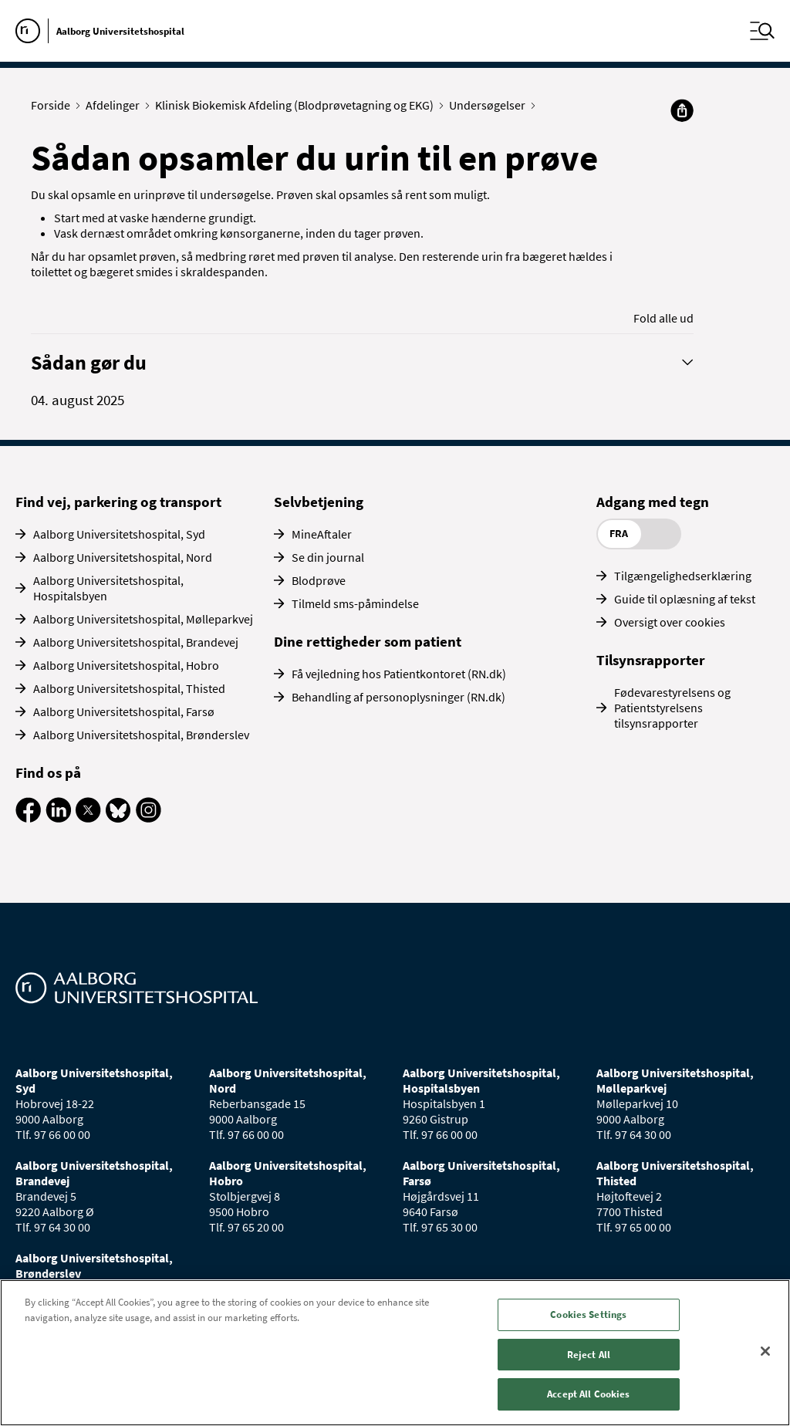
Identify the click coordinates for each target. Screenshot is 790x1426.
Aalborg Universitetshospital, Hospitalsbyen (108, 588)
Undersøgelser (490, 105)
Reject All (588, 1354)
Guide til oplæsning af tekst (684, 599)
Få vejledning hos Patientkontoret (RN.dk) (399, 673)
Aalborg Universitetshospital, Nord (122, 557)
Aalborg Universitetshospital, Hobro (126, 665)
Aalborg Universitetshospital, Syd (119, 534)
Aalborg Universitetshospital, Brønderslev (141, 734)
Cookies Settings (588, 1314)
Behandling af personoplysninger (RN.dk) (398, 697)
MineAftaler (322, 534)
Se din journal (328, 557)
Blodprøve (319, 580)
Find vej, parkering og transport (118, 501)
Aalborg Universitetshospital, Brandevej (135, 642)
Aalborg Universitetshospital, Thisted (129, 688)
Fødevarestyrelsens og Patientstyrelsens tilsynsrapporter (672, 707)
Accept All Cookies (588, 1394)
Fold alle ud (663, 318)
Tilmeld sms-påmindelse (355, 603)
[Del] (682, 110)
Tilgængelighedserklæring (682, 575)
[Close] (765, 1351)
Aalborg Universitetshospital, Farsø (123, 711)
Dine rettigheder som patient (367, 641)
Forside (54, 105)
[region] (395, 1352)
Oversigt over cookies (669, 622)
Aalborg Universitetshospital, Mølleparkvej (143, 619)
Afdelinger (116, 105)
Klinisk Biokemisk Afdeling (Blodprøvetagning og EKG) (298, 105)
